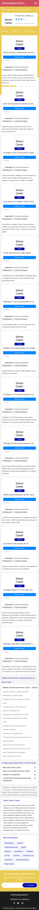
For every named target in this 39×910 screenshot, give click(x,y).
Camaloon (29, 851)
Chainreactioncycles (11, 847)
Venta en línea (29, 31)
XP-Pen (7, 855)
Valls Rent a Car (28, 855)
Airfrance (20, 843)
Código (15, 31)
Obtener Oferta (19, 57)
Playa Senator (9, 864)
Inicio (3, 10)
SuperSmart (8, 860)
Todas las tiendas (12, 10)
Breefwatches (9, 843)
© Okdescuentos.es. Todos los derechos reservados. (19, 908)
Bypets (23, 847)
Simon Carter (26, 10)
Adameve (8, 851)
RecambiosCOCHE (22, 860)
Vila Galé (16, 855)
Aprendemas (18, 851)
